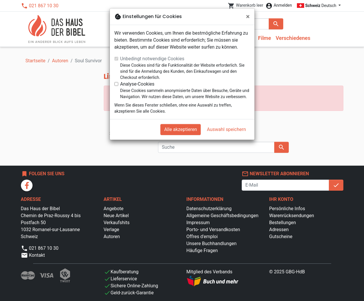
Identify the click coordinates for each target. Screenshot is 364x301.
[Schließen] (247, 16)
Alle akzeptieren (180, 129)
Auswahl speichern (226, 129)
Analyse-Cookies (137, 84)
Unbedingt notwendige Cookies (152, 58)
